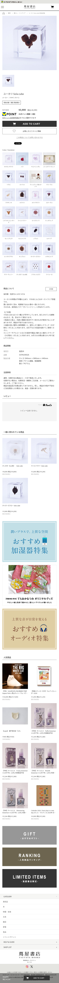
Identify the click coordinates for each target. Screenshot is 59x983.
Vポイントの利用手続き (11, 118)
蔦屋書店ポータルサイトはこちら (29, 956)
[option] (29, 43)
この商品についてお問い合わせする (29, 137)
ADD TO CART (30, 124)
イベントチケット (9, 937)
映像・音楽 (7, 912)
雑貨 (4, 922)
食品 (4, 932)
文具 (4, 917)
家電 (4, 927)
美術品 (5, 901)
